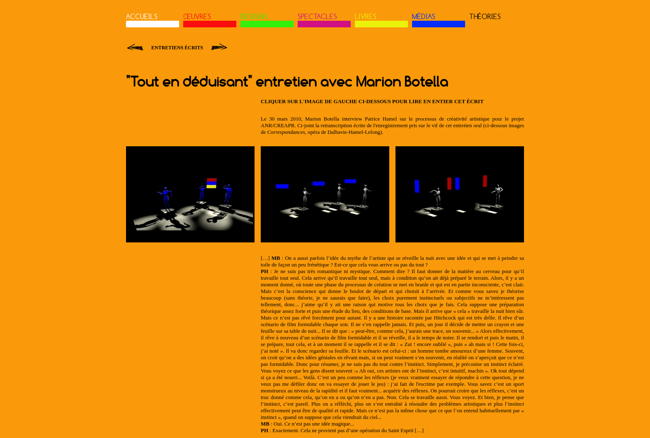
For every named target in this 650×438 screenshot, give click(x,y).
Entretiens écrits (177, 48)
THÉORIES (485, 16)
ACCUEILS (142, 16)
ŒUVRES (197, 16)
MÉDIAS (423, 16)
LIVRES (365, 16)
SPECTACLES (317, 16)
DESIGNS (253, 16)
